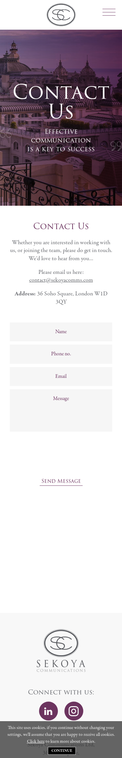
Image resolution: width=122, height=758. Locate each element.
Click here (36, 741)
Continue (61, 750)
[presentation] (61, 460)
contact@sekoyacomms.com (61, 280)
